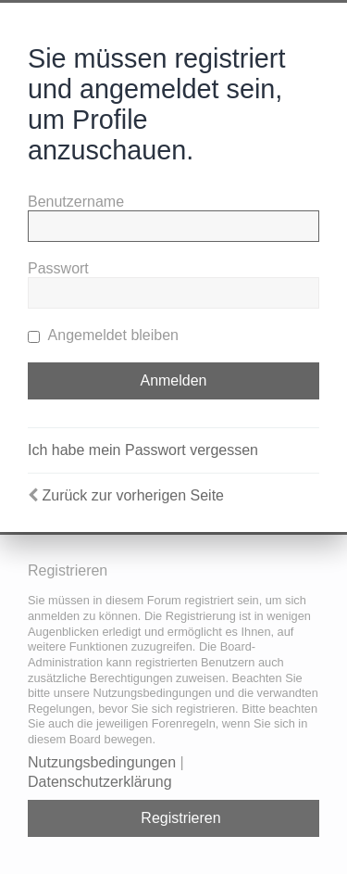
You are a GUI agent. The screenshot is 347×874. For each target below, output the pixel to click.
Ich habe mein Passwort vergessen (143, 450)
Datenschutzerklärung (100, 782)
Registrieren (180, 818)
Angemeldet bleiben (103, 335)
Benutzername (76, 201)
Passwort (58, 268)
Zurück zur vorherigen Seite (133, 495)
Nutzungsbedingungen (102, 762)
